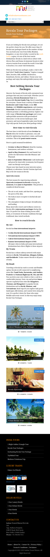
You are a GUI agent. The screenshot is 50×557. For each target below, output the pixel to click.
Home (10, 544)
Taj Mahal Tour (13, 455)
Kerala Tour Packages (15, 448)
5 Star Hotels (12, 510)
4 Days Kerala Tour (16, 421)
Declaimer (33, 547)
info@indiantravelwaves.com (19, 15)
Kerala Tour (13, 358)
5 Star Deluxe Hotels (15, 506)
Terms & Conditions (20, 547)
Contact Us (25, 544)
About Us (17, 544)
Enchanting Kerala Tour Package (19, 452)
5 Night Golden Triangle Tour (18, 444)
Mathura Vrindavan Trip (16, 459)
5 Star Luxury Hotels (15, 502)
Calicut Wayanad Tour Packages (21, 327)
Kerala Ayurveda (15, 389)
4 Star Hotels (12, 513)
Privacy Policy (36, 544)
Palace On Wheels (14, 470)
